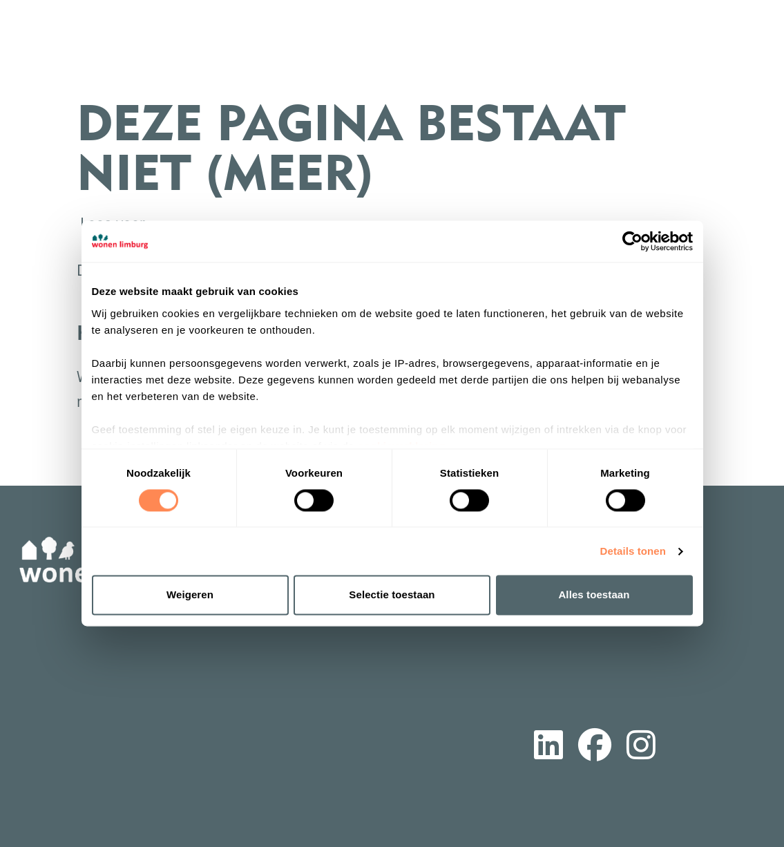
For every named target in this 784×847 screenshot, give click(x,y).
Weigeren (189, 595)
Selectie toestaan (391, 595)
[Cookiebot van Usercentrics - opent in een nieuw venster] (632, 241)
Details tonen (633, 551)
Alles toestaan (593, 595)
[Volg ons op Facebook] (594, 747)
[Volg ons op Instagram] (641, 747)
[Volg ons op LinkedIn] (548, 747)
